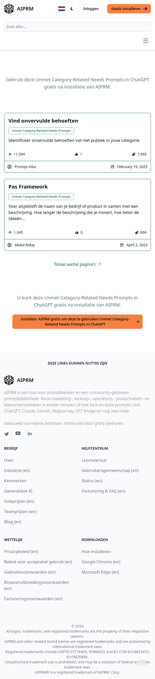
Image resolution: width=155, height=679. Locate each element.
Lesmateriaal (94, 460)
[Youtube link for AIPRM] (18, 434)
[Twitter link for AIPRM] (6, 434)
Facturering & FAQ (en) (103, 491)
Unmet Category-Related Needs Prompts (41, 131)
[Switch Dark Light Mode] (72, 9)
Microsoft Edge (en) (100, 572)
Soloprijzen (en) (19, 501)
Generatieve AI (18, 491)
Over (8, 460)
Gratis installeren (129, 8)
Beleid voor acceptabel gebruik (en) (38, 562)
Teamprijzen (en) (20, 511)
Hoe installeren (96, 551)
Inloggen (91, 8)
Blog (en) (12, 522)
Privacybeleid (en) (21, 551)
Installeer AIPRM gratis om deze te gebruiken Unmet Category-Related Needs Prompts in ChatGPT (80, 322)
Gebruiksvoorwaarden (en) (30, 572)
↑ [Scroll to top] (141, 665)
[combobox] (77, 27)
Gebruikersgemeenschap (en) (110, 470)
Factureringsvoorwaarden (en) (33, 599)
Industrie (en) (17, 470)
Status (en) (92, 481)
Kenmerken (15, 481)
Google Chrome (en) (101, 562)
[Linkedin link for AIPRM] (31, 434)
